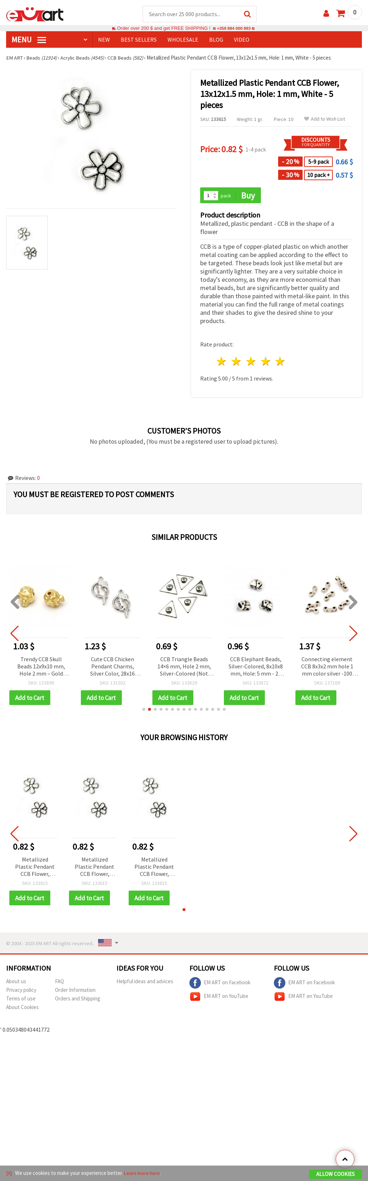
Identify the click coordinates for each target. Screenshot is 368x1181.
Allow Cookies (335, 1174)
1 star (222, 362)
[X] (9, 1173)
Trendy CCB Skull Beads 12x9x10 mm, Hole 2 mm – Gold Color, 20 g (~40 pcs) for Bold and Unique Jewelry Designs (41, 667)
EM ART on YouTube (218, 998)
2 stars (236, 362)
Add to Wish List (324, 119)
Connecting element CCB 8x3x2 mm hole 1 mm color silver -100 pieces (327, 667)
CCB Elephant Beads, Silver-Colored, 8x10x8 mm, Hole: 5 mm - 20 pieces (256, 667)
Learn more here (142, 1173)
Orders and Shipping (77, 999)
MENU (29, 40)
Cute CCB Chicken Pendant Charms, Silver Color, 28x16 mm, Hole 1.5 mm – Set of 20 (112, 667)
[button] (143, 710)
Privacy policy (21, 991)
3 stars (251, 362)
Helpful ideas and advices (144, 982)
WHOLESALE (182, 39)
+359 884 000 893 (234, 28)
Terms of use (21, 999)
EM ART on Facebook (219, 984)
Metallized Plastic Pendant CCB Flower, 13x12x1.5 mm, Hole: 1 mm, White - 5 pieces (35, 868)
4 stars (265, 362)
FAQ (59, 982)
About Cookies (22, 1008)
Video (241, 39)
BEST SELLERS (139, 39)
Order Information (75, 991)
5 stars (280, 362)
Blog (216, 39)
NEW (104, 39)
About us (16, 982)
